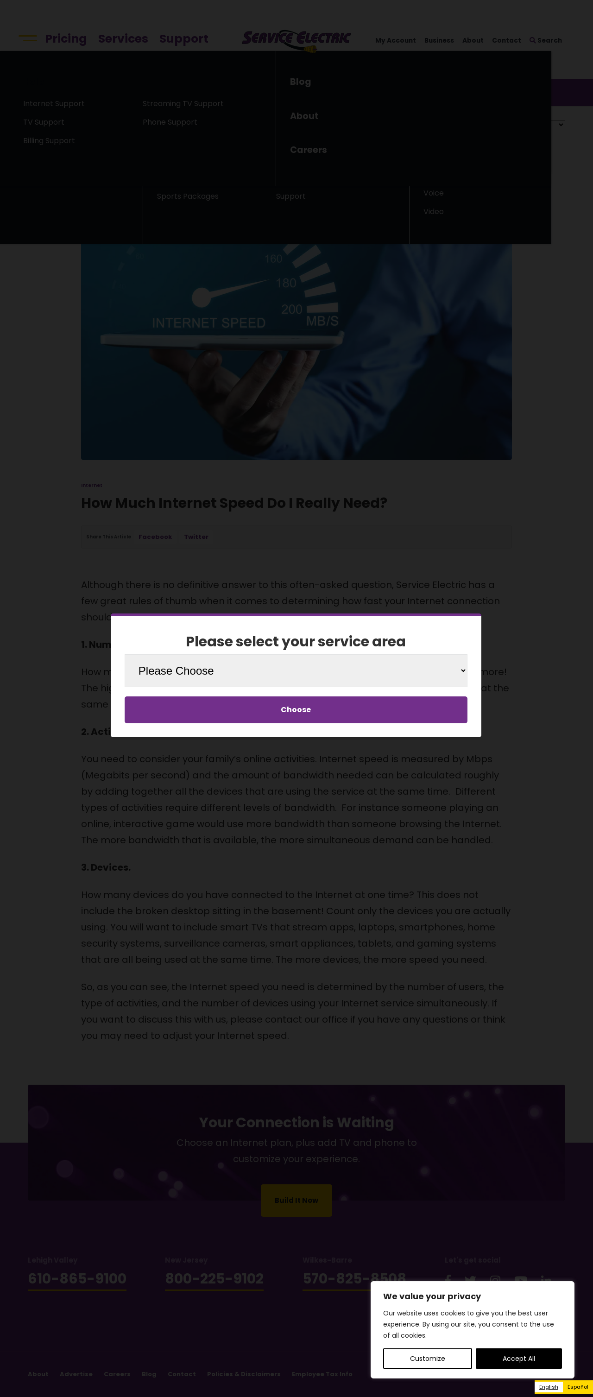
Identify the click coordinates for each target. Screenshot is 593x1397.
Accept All (519, 1358)
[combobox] (549, 1387)
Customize (427, 1358)
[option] (578, 1387)
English (548, 1387)
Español (578, 1387)
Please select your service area (296, 641)
